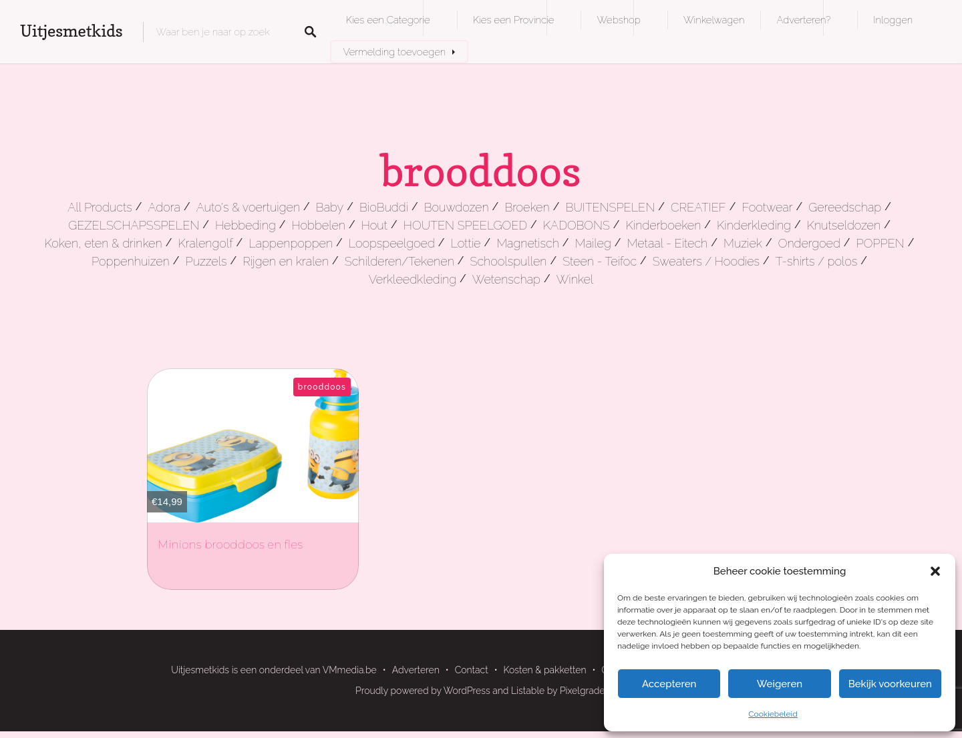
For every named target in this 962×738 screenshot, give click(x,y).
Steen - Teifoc (600, 261)
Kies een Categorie (388, 19)
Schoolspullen (508, 261)
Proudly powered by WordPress (422, 690)
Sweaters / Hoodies (706, 261)
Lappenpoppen (291, 243)
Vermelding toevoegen (394, 51)
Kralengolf (205, 243)
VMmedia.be (350, 670)
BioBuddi (383, 207)
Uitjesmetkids (71, 31)
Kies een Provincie (513, 19)
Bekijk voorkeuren (890, 684)
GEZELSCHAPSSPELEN (133, 225)
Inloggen (893, 19)
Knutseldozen (843, 225)
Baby (329, 207)
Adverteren (416, 670)
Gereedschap (844, 207)
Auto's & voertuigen (248, 207)
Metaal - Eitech (667, 243)
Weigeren (779, 684)
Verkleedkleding (412, 279)
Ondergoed (809, 243)
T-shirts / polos (817, 261)
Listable (527, 690)
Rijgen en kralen (286, 261)
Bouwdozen (456, 207)
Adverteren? (803, 19)
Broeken (526, 207)
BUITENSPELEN (610, 207)
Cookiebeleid (772, 714)
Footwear (767, 207)
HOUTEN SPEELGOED (465, 225)
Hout (374, 225)
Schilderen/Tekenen (399, 261)
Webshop (618, 19)
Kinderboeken (663, 225)
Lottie (466, 243)
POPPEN (880, 243)
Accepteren (669, 684)
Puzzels (206, 261)
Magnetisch (527, 243)
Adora (164, 207)
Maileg (593, 243)
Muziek (743, 243)
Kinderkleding (754, 225)
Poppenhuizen (131, 261)
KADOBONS (576, 225)
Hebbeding (245, 225)
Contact (471, 670)
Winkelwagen (713, 19)
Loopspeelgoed (392, 243)
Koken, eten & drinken (103, 243)
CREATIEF (698, 207)
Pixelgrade (582, 690)
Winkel (575, 279)
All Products (99, 207)
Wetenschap (506, 279)
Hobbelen (318, 225)
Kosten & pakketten (545, 670)
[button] (935, 571)
